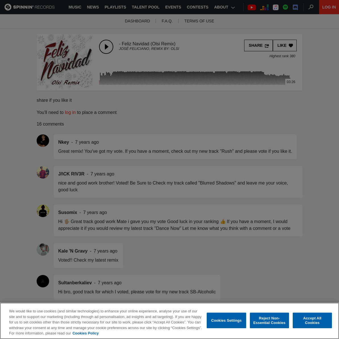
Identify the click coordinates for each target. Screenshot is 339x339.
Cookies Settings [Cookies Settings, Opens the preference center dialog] (226, 320)
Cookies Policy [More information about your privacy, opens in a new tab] (85, 333)
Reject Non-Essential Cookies (269, 320)
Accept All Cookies (312, 320)
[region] (169, 321)
